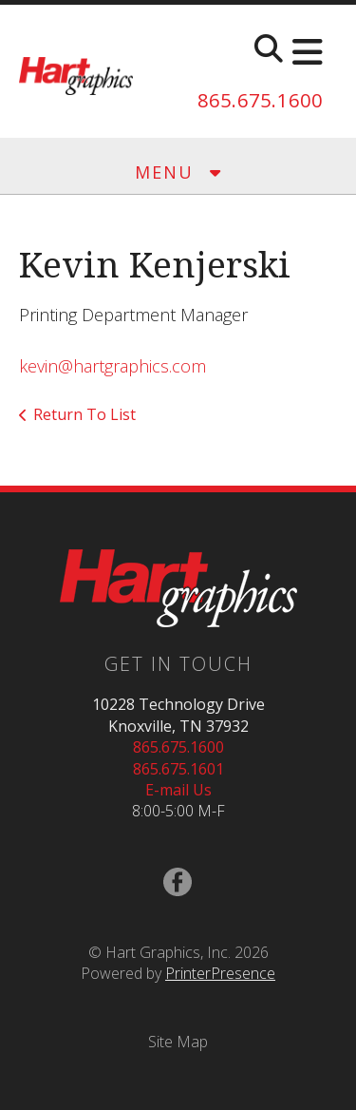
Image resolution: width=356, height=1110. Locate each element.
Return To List (84, 414)
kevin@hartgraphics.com (112, 365)
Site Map (178, 1041)
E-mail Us (178, 789)
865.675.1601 (178, 768)
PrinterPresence (220, 973)
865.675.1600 (260, 100)
